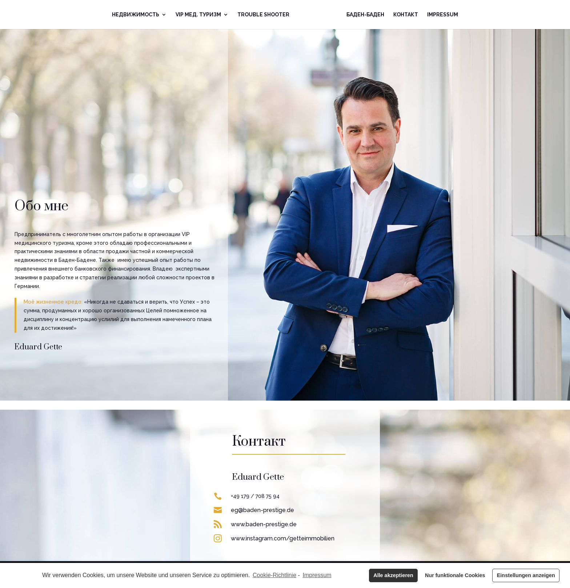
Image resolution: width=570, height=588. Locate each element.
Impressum (442, 14)
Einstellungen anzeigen (526, 575)
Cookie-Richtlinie (274, 575)
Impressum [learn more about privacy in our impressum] (317, 575)
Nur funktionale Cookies (455, 575)
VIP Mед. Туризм (198, 14)
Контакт (405, 14)
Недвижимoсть (135, 14)
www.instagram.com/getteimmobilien (282, 538)
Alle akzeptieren (393, 575)
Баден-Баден (365, 14)
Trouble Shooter (263, 14)
